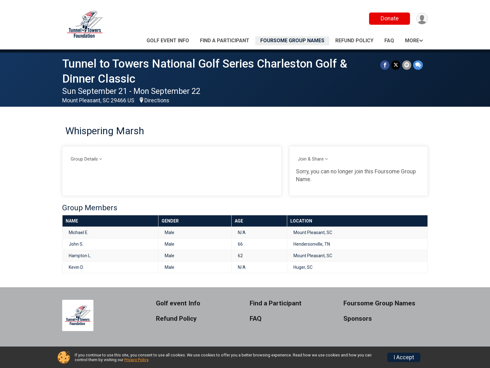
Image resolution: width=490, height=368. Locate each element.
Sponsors (357, 318)
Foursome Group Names (292, 40)
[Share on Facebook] (384, 64)
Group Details (84, 159)
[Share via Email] (406, 64)
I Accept (403, 357)
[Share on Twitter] (395, 64)
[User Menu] (422, 18)
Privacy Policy (136, 359)
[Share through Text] (418, 64)
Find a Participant (224, 40)
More (412, 40)
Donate (390, 18)
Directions (156, 100)
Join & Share (311, 159)
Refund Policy (354, 40)
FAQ (389, 40)
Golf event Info (168, 40)
